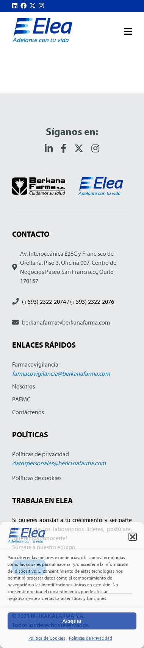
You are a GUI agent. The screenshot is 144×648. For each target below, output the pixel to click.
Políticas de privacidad (40, 454)
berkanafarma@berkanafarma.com (66, 322)
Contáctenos (28, 412)
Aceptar (72, 621)
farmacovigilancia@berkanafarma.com (61, 373)
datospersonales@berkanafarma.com (59, 463)
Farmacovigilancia (35, 364)
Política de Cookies (46, 638)
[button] (132, 537)
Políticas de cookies (36, 478)
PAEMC (21, 399)
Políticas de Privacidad (90, 638)
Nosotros (23, 386)
